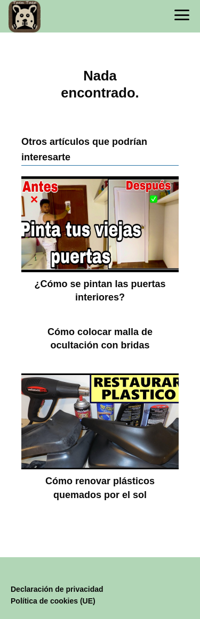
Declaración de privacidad (57, 589)
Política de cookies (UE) (53, 601)
